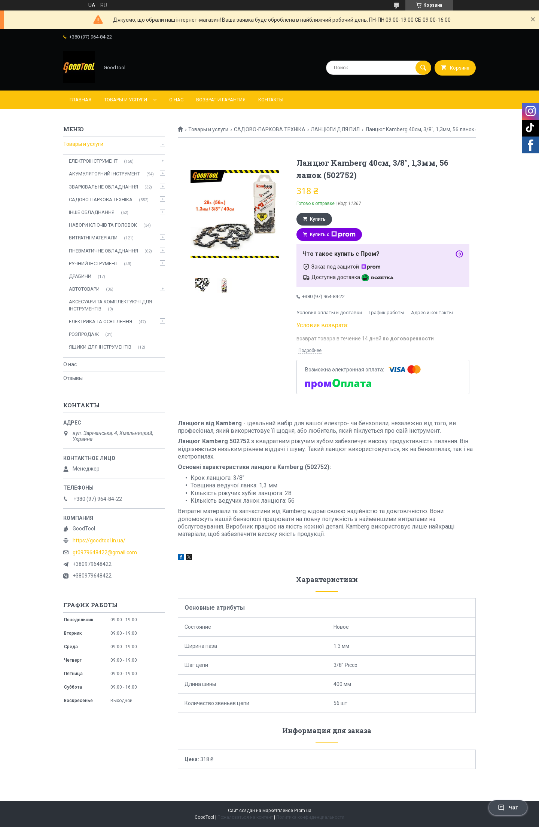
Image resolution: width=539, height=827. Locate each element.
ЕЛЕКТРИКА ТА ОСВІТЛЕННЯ (100, 321)
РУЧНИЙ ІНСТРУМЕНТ (93, 263)
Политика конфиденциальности (310, 817)
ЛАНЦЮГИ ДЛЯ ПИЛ (335, 129)
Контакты (270, 99)
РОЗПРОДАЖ (84, 334)
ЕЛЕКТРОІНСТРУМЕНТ (93, 161)
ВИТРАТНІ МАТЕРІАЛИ (93, 238)
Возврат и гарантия (221, 99)
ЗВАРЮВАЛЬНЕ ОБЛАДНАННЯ (103, 187)
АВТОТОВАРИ (84, 289)
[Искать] (423, 68)
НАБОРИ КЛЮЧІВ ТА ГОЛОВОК (103, 225)
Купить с (333, 234)
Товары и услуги (125, 99)
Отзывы (73, 378)
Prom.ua (302, 810)
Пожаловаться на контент (245, 817)
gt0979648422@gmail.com (105, 552)
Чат (508, 807)
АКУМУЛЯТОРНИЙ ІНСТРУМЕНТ (104, 174)
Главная (80, 99)
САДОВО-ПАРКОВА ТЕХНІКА (269, 129)
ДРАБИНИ (80, 276)
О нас (176, 99)
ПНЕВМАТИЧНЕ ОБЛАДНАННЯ (103, 251)
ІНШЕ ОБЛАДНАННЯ (92, 212)
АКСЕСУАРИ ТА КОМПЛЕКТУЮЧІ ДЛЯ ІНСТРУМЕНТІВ (110, 305)
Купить (318, 219)
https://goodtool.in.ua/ (99, 540)
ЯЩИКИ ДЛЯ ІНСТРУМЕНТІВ (100, 347)
